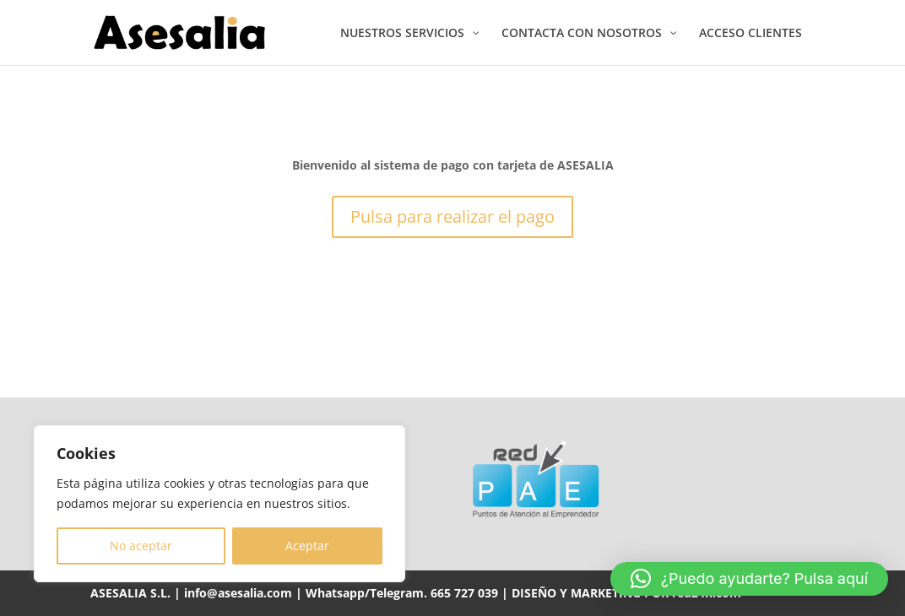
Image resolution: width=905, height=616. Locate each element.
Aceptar (307, 546)
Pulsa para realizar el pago (452, 216)
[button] (749, 579)
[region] (219, 503)
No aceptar (141, 546)
